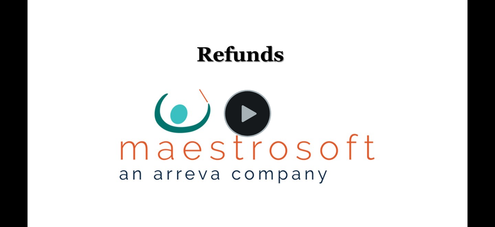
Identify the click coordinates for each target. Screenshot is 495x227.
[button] (247, 113)
